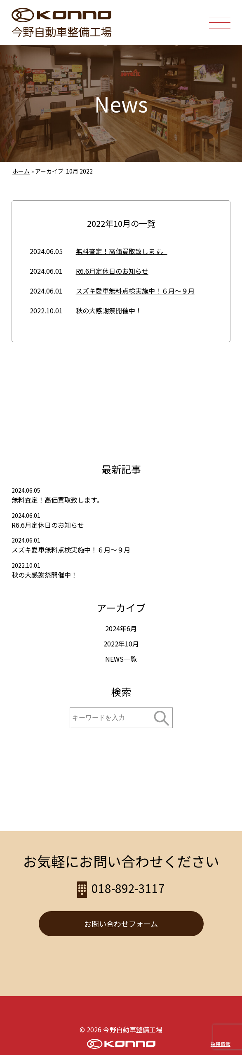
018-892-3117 (187, 29)
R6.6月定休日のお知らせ (112, 271)
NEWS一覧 (121, 659)
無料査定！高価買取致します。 (121, 251)
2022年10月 (121, 644)
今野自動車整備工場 (62, 31)
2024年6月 (121, 628)
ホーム (21, 171)
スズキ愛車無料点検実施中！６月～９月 (135, 291)
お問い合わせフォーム (121, 923)
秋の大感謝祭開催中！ (109, 310)
